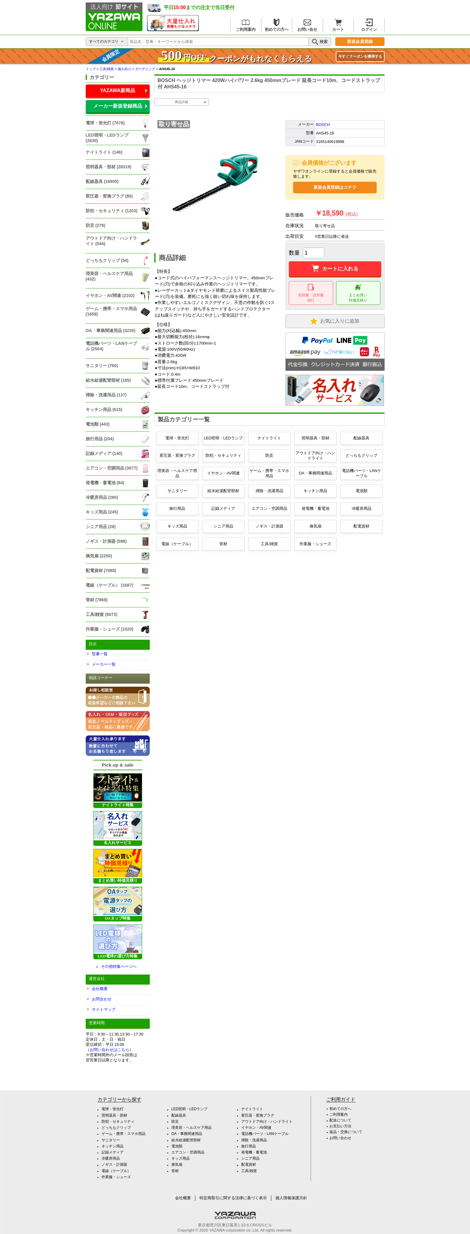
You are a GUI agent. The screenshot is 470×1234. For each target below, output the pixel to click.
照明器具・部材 (315, 438)
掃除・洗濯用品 (269, 490)
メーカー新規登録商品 (117, 106)
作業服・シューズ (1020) (109, 629)
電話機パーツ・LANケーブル (361, 473)
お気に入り (334, 321)
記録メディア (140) (104, 453)
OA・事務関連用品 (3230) (110, 330)
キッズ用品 (177, 526)
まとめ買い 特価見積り (358, 293)
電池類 (362, 490)
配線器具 (361, 438)
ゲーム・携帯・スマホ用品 (269, 473)
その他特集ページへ (119, 966)
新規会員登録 (360, 41)
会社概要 (100, 988)
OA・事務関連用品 (315, 473)
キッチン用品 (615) (104, 409)
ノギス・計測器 (269, 526)
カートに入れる (334, 269)
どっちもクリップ (361, 455)
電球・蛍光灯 (177, 438)
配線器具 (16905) (102, 181)
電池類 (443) (98, 424)
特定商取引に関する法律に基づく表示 (233, 1198)
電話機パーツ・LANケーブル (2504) (111, 346)
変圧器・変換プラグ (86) (109, 196)
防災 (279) (96, 225)
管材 (223, 544)
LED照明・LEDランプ (223, 438)
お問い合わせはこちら (109, 1049)
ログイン (369, 25)
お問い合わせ (340, 1138)
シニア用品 (223, 526)
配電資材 (361, 526)
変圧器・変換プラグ (177, 455)
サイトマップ (104, 1009)
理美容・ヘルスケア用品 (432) (109, 276)
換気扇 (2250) (99, 555)
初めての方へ (277, 25)
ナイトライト (269, 438)
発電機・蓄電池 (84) (105, 482)
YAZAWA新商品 (117, 90)
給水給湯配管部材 (223, 490)
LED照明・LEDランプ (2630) (107, 138)
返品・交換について (345, 1132)
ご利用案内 (246, 25)
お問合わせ (102, 999)
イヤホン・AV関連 (223, 473)
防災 (269, 455)
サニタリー (177, 490)
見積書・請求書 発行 (311, 293)
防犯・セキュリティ (223, 455)
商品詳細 (181, 102)
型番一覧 (100, 654)
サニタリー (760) (102, 365)
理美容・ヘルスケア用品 (177, 473)
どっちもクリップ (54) (107, 260)
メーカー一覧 (104, 664)
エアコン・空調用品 (269, 508)
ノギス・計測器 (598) (106, 541)
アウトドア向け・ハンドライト (315, 455)
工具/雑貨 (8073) (101, 614)
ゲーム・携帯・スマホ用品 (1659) (111, 311)
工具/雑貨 (269, 544)
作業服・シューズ (315, 544)
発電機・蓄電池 (315, 508)
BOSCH (323, 124)
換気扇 (315, 526)
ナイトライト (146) (104, 152)
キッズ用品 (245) (102, 512)
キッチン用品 (315, 490)
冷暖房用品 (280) (102, 497)
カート (338, 25)
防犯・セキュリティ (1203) (112, 210)
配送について (340, 1120)
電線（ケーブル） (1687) (109, 585)
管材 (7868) (97, 599)
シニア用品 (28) (101, 526)
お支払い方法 (340, 1126)
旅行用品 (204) (100, 438)
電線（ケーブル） (177, 544)
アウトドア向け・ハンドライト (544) (111, 241)
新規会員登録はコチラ (335, 187)
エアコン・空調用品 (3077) (112, 468)
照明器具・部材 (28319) (108, 166)
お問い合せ (307, 25)
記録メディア (223, 508)
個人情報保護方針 (291, 1198)
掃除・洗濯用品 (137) (106, 394)
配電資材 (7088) (101, 570)
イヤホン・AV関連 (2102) (110, 295)
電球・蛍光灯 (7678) (105, 122)
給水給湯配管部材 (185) (108, 380)
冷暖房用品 (361, 508)
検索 (320, 42)
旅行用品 (177, 508)
